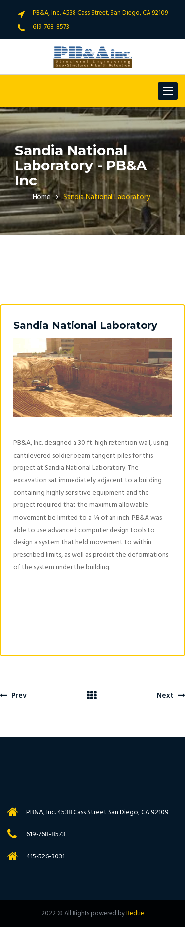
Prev (13, 696)
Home (42, 197)
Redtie (135, 913)
